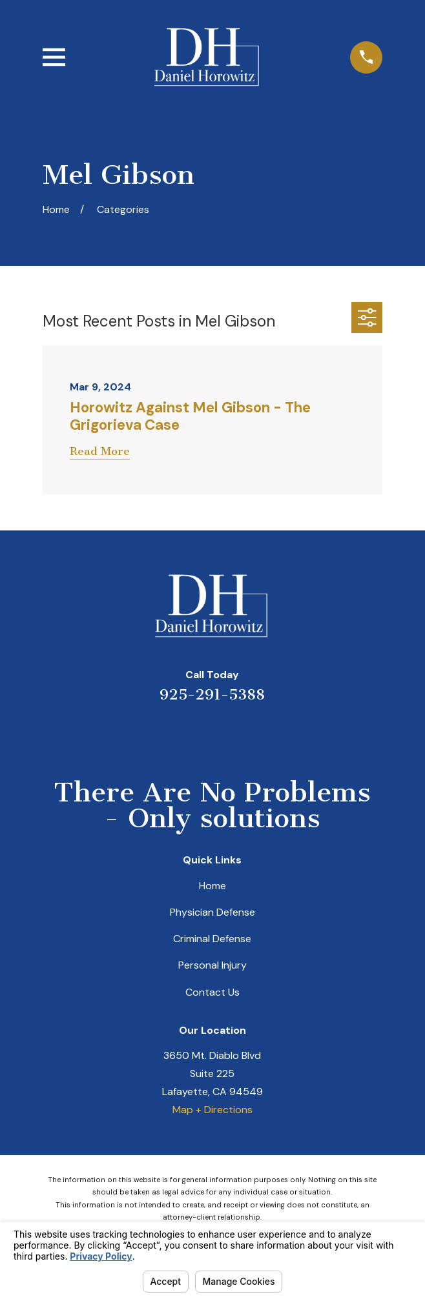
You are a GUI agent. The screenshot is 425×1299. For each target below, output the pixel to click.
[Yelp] (163, 734)
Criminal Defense (212, 938)
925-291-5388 (212, 694)
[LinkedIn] (196, 734)
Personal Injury (212, 965)
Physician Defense (212, 912)
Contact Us (212, 992)
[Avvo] (229, 734)
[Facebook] (261, 734)
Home (212, 885)
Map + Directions (212, 1109)
